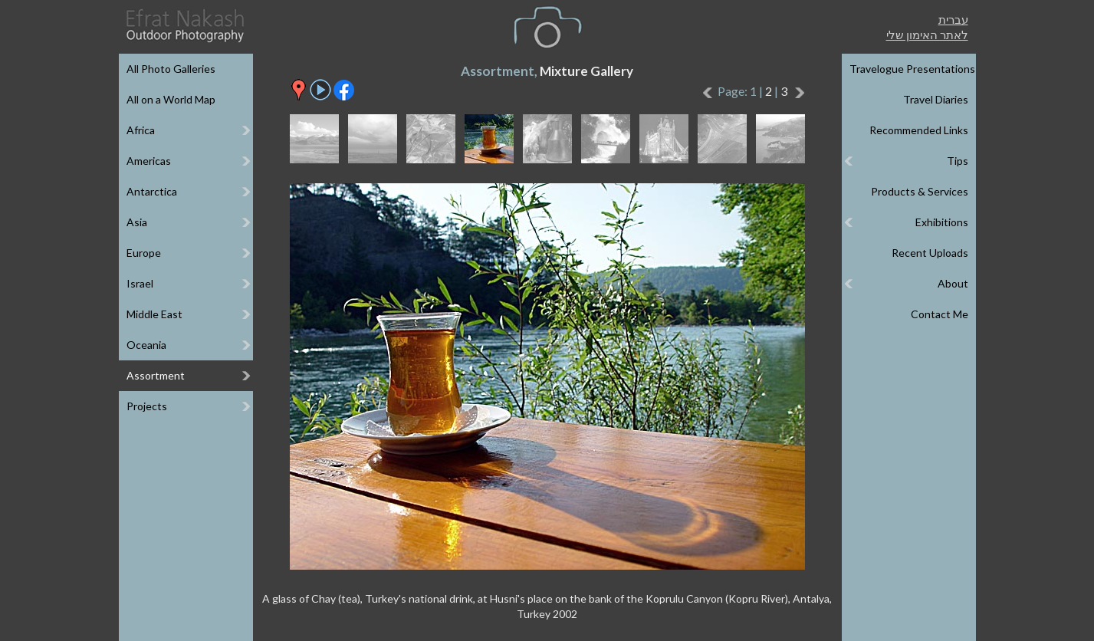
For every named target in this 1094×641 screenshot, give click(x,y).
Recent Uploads (930, 252)
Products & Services (919, 191)
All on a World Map (170, 99)
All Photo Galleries (170, 68)
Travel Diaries (935, 99)
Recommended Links (918, 129)
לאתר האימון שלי (927, 34)
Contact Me (939, 313)
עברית (953, 19)
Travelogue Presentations (912, 68)
